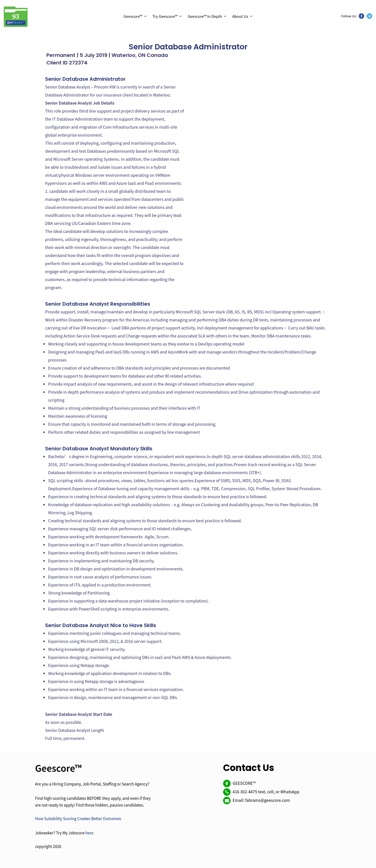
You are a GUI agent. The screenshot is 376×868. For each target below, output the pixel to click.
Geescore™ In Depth (205, 16)
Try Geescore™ (164, 16)
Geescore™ (133, 16)
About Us (240, 16)
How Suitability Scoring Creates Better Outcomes (78, 818)
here (89, 832)
